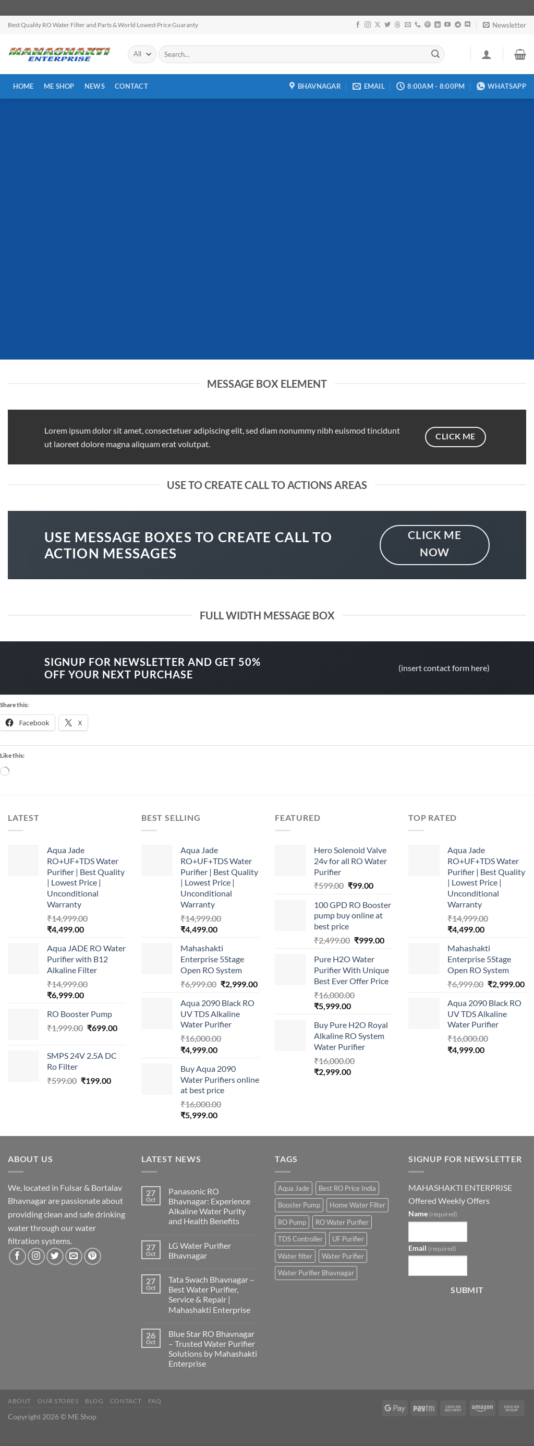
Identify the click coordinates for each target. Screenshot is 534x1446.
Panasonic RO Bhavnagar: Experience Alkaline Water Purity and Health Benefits (209, 1206)
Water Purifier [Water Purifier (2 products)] (343, 1256)
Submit (467, 1290)
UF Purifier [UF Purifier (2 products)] (348, 1239)
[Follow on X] (377, 25)
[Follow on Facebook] (358, 25)
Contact (131, 86)
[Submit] (435, 54)
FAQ (155, 1401)
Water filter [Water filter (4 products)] (295, 1256)
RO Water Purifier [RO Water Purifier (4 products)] (342, 1222)
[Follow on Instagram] (368, 25)
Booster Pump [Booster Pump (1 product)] (299, 1205)
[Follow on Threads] (397, 25)
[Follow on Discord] (468, 25)
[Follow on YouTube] (447, 25)
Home (23, 86)
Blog (94, 1401)
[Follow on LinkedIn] (437, 25)
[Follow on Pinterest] (427, 25)
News (94, 86)
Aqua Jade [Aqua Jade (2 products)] (293, 1188)
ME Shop (59, 86)
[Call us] (418, 25)
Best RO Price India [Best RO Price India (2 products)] (347, 1188)
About (19, 1401)
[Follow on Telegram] (458, 25)
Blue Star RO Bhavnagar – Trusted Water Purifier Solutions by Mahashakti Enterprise (212, 1349)
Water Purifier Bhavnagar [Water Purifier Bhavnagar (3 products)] (316, 1273)
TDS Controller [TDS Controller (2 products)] (300, 1239)
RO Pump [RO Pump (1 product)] (292, 1222)
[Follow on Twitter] (387, 25)
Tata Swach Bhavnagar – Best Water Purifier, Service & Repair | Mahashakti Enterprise (211, 1294)
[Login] (486, 54)
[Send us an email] (408, 25)
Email (432, 1248)
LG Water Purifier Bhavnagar (199, 1250)
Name (432, 1213)
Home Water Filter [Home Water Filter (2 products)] (357, 1205)
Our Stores (58, 1401)
